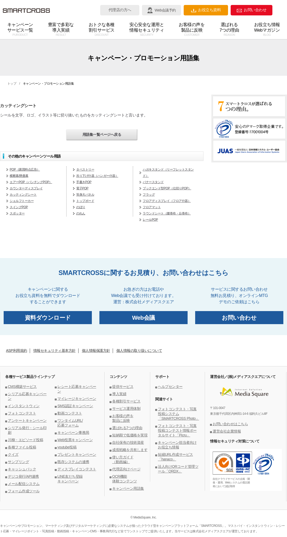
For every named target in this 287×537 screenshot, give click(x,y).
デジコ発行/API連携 (23, 476)
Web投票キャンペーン (75, 440)
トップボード (85, 201)
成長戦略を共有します (129, 450)
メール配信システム (24, 484)
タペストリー (85, 169)
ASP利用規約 (16, 350)
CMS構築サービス (22, 386)
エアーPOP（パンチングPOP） (31, 182)
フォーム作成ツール (24, 491)
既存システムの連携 (73, 462)
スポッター (17, 213)
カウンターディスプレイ (26, 188)
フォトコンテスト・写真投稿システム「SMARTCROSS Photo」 (178, 414)
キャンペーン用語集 (128, 488)
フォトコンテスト (22, 413)
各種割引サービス (126, 401)
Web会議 (143, 317)
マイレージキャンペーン (76, 398)
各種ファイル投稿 (22, 447)
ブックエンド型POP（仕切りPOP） (167, 188)
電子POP (82, 188)
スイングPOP (19, 207)
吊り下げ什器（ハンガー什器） (97, 176)
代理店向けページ (126, 469)
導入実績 (119, 394)
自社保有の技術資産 (128, 442)
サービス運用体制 (126, 408)
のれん (80, 213)
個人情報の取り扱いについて (139, 350)
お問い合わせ (251, 10)
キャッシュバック (22, 469)
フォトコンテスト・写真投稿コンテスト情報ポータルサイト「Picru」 (177, 430)
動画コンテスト (69, 413)
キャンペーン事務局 (73, 432)
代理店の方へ (120, 10)
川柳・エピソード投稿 (25, 440)
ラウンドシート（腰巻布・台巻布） (167, 213)
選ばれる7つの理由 (127, 428)
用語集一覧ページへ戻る (101, 134)
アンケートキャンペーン (27, 420)
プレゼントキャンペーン (76, 454)
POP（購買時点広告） (25, 169)
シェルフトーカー (22, 201)
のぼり (80, 207)
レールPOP (150, 219)
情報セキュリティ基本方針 (54, 350)
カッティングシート (23, 194)
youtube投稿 (66, 447)
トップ (11, 83)
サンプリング (18, 462)
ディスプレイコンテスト (76, 469)
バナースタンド (153, 182)
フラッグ (149, 194)
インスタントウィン (24, 406)
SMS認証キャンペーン (75, 406)
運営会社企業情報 (227, 431)
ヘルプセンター (170, 386)
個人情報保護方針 (96, 350)
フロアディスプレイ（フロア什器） (167, 201)
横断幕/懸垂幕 (19, 176)
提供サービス (122, 386)
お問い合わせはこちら (230, 424)
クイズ (13, 454)
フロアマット (152, 207)
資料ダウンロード (48, 317)
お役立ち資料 (206, 10)
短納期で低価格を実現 (129, 435)
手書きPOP (83, 182)
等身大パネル (85, 194)
